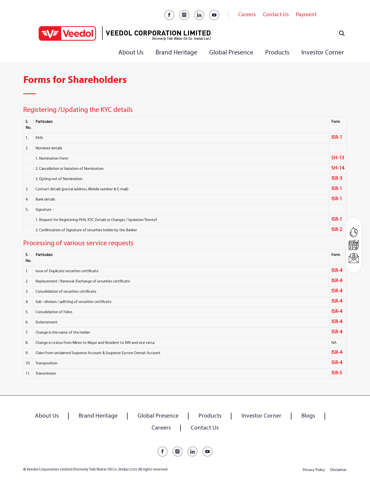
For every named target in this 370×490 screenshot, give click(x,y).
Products (277, 52)
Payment (306, 15)
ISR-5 (336, 373)
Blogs (308, 416)
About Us (131, 52)
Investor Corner (322, 52)
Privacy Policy (314, 470)
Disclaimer (338, 470)
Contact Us (276, 15)
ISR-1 (336, 137)
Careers (247, 15)
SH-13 (337, 158)
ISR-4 (336, 270)
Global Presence (231, 52)
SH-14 (337, 168)
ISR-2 (336, 229)
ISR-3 (336, 178)
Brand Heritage (176, 52)
